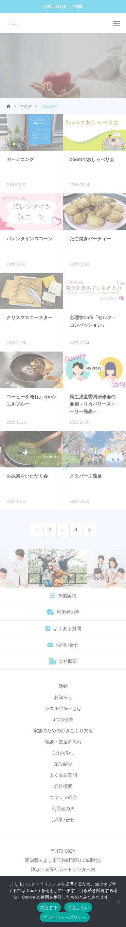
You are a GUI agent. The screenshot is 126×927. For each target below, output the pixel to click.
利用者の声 (63, 808)
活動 (63, 686)
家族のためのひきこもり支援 (63, 730)
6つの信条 (63, 719)
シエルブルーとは (63, 708)
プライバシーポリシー (64, 917)
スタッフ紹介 (63, 797)
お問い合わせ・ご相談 (63, 6)
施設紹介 (63, 764)
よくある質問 (63, 775)
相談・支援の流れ (63, 741)
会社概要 (63, 786)
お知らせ (63, 697)
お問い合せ (63, 819)
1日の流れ (63, 752)
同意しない (78, 907)
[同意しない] (118, 901)
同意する (49, 907)
